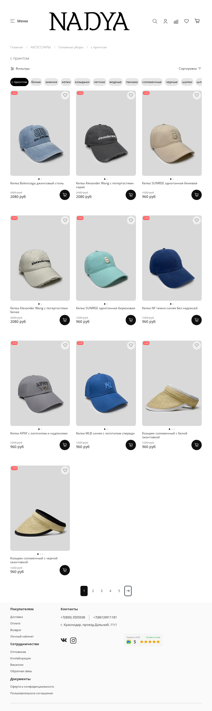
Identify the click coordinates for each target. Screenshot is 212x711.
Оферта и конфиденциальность (32, 686)
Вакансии (16, 665)
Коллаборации (20, 658)
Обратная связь (21, 671)
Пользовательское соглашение (31, 693)
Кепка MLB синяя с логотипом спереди (105, 433)
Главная (16, 47)
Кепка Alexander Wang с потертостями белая (39, 310)
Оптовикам (18, 652)
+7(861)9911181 (105, 617)
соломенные (152, 82)
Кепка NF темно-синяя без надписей (170, 308)
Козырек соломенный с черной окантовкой (34, 560)
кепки (66, 82)
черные (172, 82)
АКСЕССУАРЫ (41, 47)
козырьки (82, 82)
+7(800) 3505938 (73, 617)
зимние (51, 82)
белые (36, 82)
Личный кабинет (22, 636)
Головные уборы (70, 47)
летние (99, 82)
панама (132, 82)
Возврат (15, 630)
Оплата (15, 623)
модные (115, 82)
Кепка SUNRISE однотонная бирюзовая (105, 308)
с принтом (19, 82)
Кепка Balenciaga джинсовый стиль (37, 183)
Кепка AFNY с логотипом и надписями (39, 433)
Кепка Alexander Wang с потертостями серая (105, 185)
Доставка (16, 617)
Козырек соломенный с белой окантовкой (164, 435)
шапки (187, 82)
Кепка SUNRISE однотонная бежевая (169, 183)
